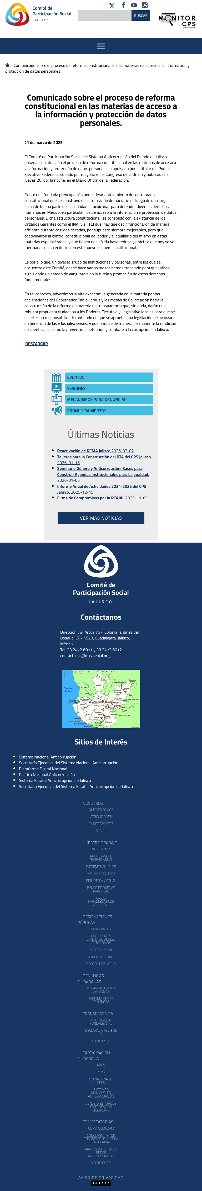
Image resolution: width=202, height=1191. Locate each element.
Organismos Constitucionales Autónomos (101, 939)
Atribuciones (101, 816)
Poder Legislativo (100, 964)
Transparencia (98, 1014)
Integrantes (101, 849)
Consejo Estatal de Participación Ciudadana (100, 1106)
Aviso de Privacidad (101, 1177)
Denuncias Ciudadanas (90, 978)
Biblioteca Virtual (101, 880)
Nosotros (93, 803)
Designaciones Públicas (94, 919)
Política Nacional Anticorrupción (47, 774)
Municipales (101, 929)
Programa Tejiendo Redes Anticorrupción (101, 1152)
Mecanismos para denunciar (101, 990)
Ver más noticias (101, 518)
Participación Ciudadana (93, 1056)
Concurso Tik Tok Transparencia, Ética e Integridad (101, 1138)
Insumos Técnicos (101, 873)
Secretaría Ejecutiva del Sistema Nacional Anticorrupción (68, 763)
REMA (101, 1072)
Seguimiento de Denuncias (100, 1000)
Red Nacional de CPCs (101, 1081)
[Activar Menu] (101, 45)
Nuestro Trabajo (100, 843)
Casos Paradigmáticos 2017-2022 (101, 901)
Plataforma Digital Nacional (43, 769)
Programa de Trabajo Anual (101, 858)
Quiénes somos (101, 810)
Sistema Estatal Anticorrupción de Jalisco (55, 780)
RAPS (101, 1065)
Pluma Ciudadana (101, 1128)
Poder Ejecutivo (101, 957)
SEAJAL (101, 831)
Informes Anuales (101, 867)
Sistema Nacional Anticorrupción (47, 757)
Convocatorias (98, 1122)
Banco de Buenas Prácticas (101, 889)
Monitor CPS (101, 1041)
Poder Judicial (101, 950)
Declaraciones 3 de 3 (101, 1032)
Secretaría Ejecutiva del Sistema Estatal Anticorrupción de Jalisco (76, 786)
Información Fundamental (101, 1022)
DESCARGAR (36, 344)
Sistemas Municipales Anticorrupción (101, 1093)
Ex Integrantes (101, 824)
